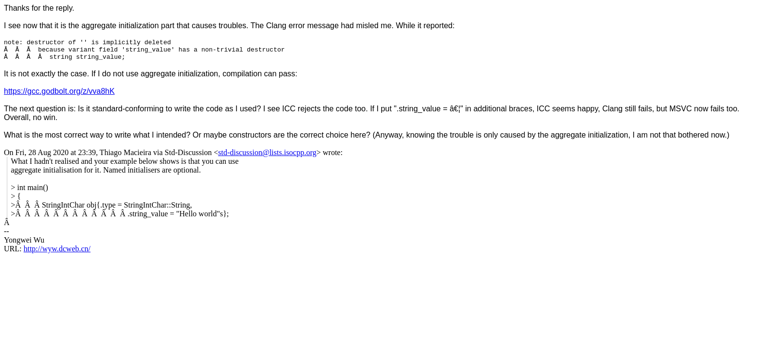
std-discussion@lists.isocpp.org (267, 157)
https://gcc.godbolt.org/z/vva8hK (59, 95)
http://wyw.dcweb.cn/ (57, 253)
